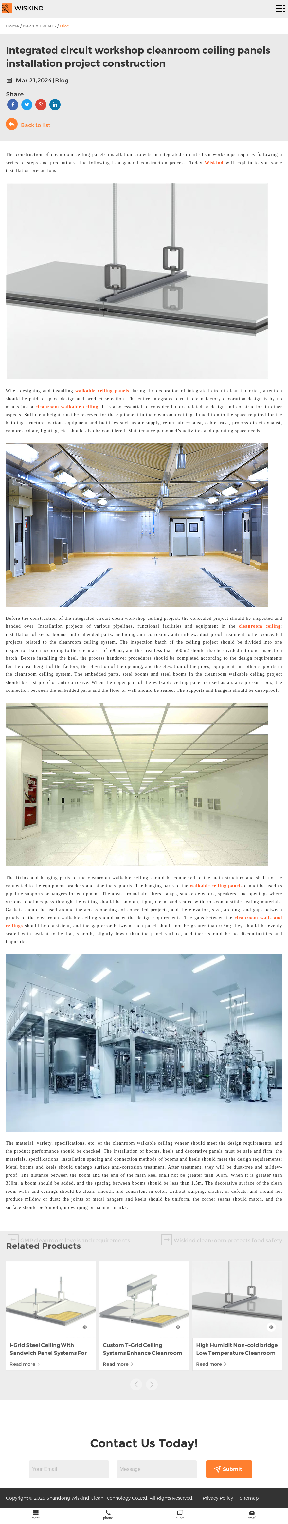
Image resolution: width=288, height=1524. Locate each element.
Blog (64, 25)
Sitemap (249, 1498)
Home (12, 25)
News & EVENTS (39, 25)
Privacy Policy (218, 1498)
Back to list (28, 124)
